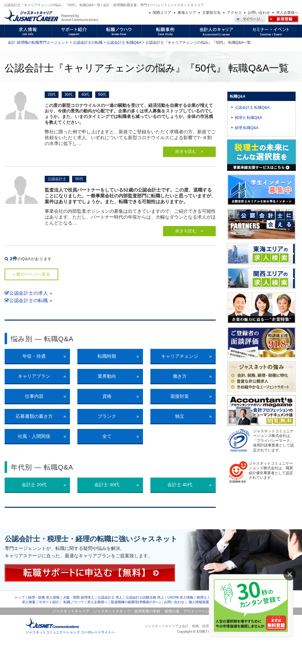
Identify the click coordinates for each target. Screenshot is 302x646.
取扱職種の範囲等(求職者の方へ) (136, 602)
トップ (19, 597)
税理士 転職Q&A (248, 117)
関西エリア (162, 12)
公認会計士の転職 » (28, 300)
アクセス (234, 12)
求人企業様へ (287, 12)
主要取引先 (211, 12)
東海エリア (187, 12)
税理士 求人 (205, 597)
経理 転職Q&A (247, 128)
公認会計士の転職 (88, 42)
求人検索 (28, 602)
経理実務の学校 (147, 611)
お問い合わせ (259, 12)
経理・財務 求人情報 (43, 597)
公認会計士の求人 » (28, 293)
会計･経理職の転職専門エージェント (38, 42)
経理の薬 (172, 611)
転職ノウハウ (73, 602)
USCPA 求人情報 (180, 597)
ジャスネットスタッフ (111, 611)
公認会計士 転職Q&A (124, 42)
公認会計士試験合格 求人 (145, 597)
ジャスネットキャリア (70, 611)
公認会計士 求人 (110, 597)
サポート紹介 (49, 602)
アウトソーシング (198, 611)
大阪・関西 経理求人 (78, 597)
